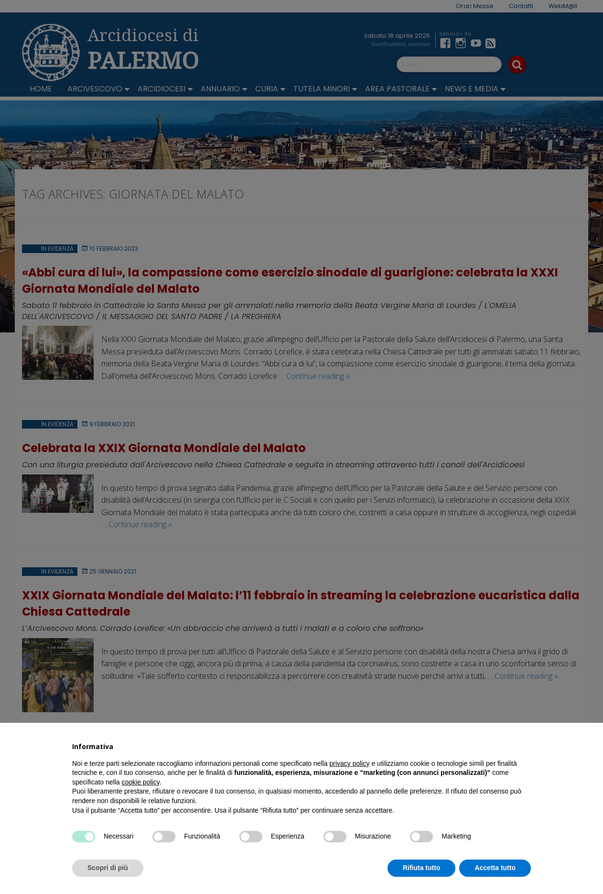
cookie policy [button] (141, 782)
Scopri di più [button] (107, 868)
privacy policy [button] (350, 763)
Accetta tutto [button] (495, 868)
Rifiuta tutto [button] (422, 868)
